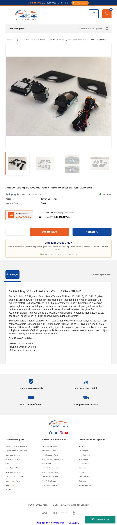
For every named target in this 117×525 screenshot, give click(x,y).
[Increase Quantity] (23, 231)
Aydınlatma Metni (12, 472)
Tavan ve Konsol (49, 199)
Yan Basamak (84, 464)
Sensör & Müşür (85, 485)
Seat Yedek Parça (49, 464)
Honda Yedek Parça (50, 455)
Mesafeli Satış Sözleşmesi (16, 446)
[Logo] (26, 15)
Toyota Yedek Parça (50, 472)
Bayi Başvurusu (80, 3)
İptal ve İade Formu (13, 481)
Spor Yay (82, 468)
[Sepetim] (107, 13)
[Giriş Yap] (94, 14)
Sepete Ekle (49, 231)
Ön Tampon (83, 451)
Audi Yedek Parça (49, 451)
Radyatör (82, 481)
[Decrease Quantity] (9, 231)
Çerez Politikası (11, 464)
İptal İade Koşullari (12, 455)
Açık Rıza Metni (11, 468)
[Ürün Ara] (76, 28)
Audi (43, 203)
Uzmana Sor (100, 519)
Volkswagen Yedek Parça (52, 459)
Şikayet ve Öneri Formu (15, 476)
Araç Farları (83, 459)
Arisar (9, 485)
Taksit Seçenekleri (101, 274)
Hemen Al (92, 231)
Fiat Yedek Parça (49, 481)
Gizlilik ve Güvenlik (13, 459)
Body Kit (82, 472)
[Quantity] (16, 231)
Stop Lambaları (85, 476)
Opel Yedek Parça (49, 485)
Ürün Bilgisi (12, 274)
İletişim (8, 489)
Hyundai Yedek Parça (51, 468)
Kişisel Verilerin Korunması (16, 451)
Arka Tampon (84, 455)
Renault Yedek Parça (50, 476)
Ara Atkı (82, 446)
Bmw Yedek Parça (49, 446)
